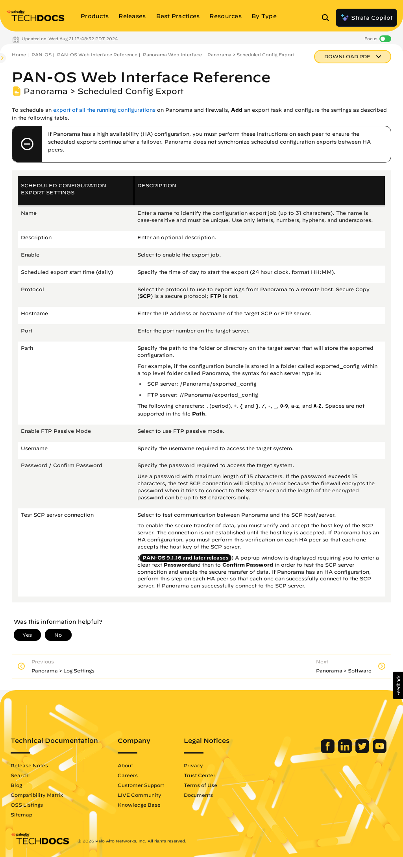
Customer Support (141, 785)
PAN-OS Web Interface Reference (97, 54)
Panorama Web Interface (172, 54)
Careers (128, 775)
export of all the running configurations (104, 110)
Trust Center (199, 775)
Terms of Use (200, 785)
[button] (398, 685)
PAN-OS (41, 54)
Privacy (193, 765)
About (125, 765)
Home (19, 54)
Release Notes (29, 765)
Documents (198, 795)
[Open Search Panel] (328, 17)
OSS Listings (27, 804)
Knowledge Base (139, 804)
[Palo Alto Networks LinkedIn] (345, 751)
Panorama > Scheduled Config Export (251, 54)
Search (19, 775)
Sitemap (21, 814)
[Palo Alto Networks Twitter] (363, 751)
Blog (16, 785)
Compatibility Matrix (37, 795)
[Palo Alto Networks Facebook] (328, 751)
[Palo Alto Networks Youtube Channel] (379, 751)
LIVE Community (139, 795)
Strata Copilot (366, 17)
